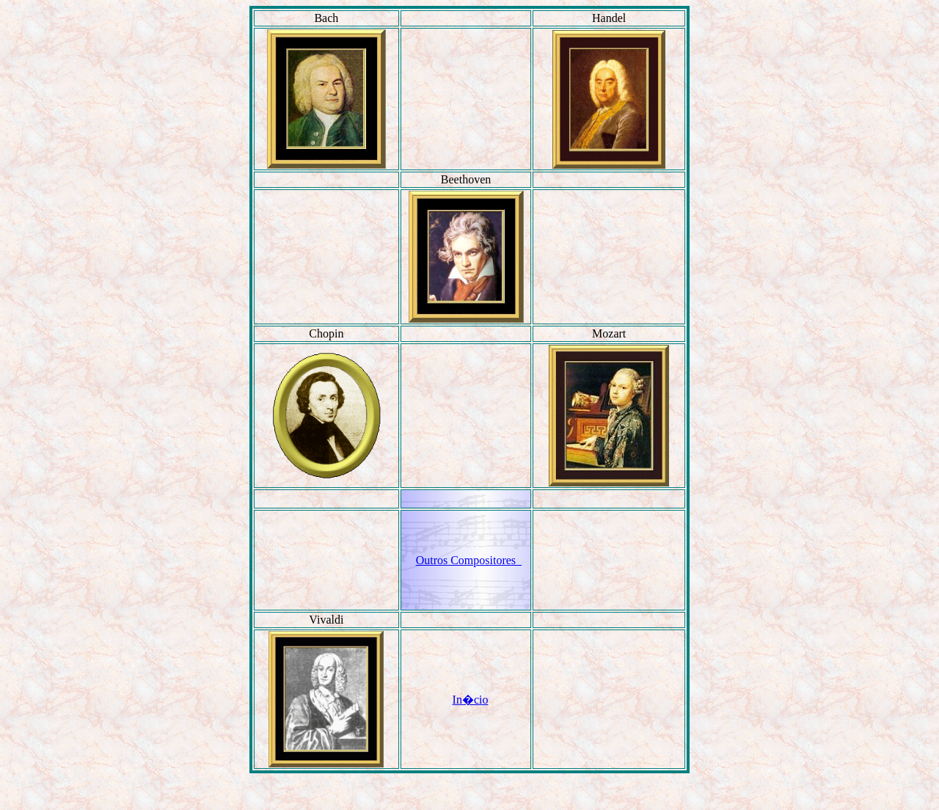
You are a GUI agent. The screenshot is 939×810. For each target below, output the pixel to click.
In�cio (471, 699)
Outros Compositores (469, 560)
